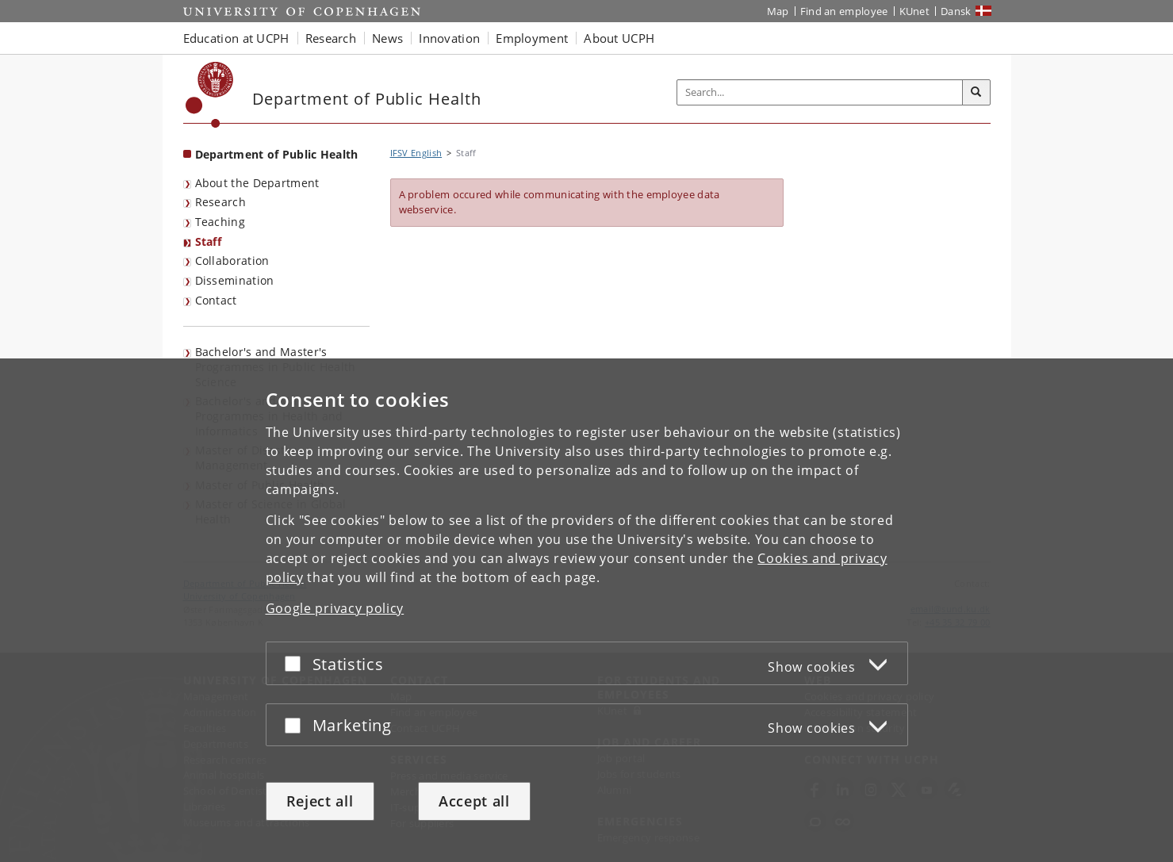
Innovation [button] (449, 38)
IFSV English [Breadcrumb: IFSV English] (416, 153)
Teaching (220, 221)
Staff (208, 241)
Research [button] (330, 38)
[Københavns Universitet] (210, 95)
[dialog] (586, 610)
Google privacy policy (335, 608)
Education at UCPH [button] (236, 38)
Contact (216, 300)
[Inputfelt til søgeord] (820, 92)
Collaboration (232, 260)
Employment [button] (532, 38)
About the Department (257, 182)
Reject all (320, 800)
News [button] (387, 38)
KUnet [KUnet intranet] (914, 11)
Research (220, 201)
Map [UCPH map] (778, 11)
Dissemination (234, 280)
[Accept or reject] (297, 663)
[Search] (976, 92)
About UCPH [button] (619, 38)
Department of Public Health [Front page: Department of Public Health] (276, 154)
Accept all (474, 800)
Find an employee (844, 11)
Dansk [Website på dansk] (956, 11)
